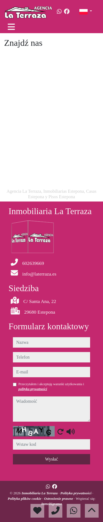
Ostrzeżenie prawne (59, 499)
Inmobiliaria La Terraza (40, 493)
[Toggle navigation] (11, 27)
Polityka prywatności (76, 493)
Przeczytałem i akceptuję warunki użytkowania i (51, 386)
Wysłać (51, 459)
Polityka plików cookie (25, 499)
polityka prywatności (32, 389)
